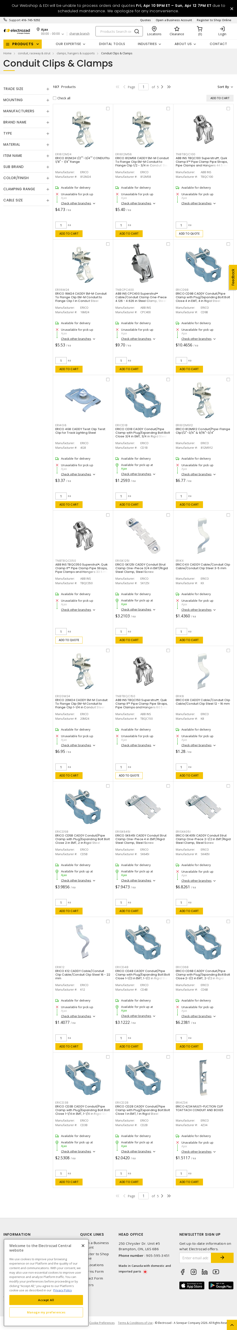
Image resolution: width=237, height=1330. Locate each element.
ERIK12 (60, 967)
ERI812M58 (123, 154)
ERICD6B (182, 967)
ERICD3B (61, 1103)
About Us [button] (183, 44)
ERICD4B (121, 967)
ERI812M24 (63, 154)
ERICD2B (121, 1103)
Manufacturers (18, 111)
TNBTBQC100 (186, 154)
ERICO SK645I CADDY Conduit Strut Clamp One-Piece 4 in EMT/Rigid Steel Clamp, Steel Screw (140, 839)
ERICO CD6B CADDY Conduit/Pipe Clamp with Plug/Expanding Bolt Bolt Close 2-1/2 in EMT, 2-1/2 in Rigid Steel (203, 976)
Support (15, 20)
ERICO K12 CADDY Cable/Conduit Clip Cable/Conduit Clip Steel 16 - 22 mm (82, 974)
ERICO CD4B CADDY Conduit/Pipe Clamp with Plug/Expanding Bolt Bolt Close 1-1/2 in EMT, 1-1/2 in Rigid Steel (142, 974)
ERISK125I (122, 561)
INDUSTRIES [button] (147, 44)
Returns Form (92, 1272)
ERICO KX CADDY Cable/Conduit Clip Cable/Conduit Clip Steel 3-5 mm (203, 566)
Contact (218, 44)
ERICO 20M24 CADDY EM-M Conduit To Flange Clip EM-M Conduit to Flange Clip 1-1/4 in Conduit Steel (81, 703)
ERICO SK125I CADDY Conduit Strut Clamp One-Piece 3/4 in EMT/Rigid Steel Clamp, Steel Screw (141, 568)
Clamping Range (19, 189)
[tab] (26, 89)
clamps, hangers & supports (76, 53)
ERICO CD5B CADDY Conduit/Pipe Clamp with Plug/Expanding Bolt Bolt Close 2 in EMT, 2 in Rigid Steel (82, 839)
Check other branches (76, 203)
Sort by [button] (223, 86)
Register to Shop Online (214, 20)
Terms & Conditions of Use (135, 1323)
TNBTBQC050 (65, 561)
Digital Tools (112, 44)
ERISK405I (183, 832)
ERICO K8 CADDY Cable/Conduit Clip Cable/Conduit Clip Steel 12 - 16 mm (203, 702)
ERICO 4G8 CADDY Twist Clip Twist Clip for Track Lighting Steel (80, 431)
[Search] (119, 31)
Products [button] (23, 44)
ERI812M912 (184, 425)
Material (11, 144)
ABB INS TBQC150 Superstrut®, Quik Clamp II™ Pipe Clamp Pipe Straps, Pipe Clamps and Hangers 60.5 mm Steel (142, 705)
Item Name (12, 155)
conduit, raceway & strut (34, 53)
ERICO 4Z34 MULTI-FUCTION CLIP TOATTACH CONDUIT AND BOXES (200, 1108)
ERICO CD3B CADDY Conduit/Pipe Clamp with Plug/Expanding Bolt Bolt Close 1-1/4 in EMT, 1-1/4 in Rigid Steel (82, 1110)
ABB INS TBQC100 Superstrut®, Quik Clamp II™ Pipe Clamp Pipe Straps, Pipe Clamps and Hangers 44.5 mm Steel (203, 163)
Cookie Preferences (102, 1323)
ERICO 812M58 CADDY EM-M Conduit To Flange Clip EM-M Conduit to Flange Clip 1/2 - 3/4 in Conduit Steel (142, 161)
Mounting (13, 100)
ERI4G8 (61, 425)
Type (7, 133)
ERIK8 (180, 696)
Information (17, 1234)
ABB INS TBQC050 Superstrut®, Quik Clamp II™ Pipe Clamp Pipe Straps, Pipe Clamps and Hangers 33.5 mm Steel (82, 570)
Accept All (46, 1300)
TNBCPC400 (124, 290)
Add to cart (69, 233)
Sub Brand (13, 166)
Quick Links (92, 1234)
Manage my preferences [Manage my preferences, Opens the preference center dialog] (46, 1312)
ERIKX (180, 561)
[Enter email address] (195, 1258)
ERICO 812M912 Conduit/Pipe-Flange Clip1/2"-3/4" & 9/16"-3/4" (203, 431)
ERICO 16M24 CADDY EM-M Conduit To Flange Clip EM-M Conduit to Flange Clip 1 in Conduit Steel (81, 297)
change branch (79, 34)
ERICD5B (61, 832)
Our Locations (92, 1265)
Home (7, 53)
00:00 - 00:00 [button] (50, 34)
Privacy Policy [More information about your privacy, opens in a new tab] (62, 1290)
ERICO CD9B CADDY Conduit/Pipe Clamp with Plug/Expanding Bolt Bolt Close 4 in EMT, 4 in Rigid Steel (203, 297)
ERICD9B (182, 290)
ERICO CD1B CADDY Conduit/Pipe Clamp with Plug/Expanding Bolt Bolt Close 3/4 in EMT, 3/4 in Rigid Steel (142, 432)
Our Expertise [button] (68, 44)
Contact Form (91, 1278)
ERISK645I (122, 832)
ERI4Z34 (182, 1103)
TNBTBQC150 (125, 696)
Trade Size (13, 88)
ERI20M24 (62, 696)
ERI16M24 (62, 290)
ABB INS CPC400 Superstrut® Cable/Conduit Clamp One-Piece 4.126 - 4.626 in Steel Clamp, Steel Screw (141, 299)
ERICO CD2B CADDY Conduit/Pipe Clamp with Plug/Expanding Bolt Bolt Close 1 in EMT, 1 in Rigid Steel (142, 1110)
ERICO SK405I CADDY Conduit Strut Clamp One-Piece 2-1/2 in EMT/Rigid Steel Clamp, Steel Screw (203, 839)
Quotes (145, 20)
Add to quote (189, 233)
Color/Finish (16, 177)
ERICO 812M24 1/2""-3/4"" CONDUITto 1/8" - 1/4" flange (82, 160)
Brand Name (15, 122)
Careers (87, 1285)
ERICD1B (121, 425)
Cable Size (13, 200)
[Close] (83, 1246)
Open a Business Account (174, 20)
